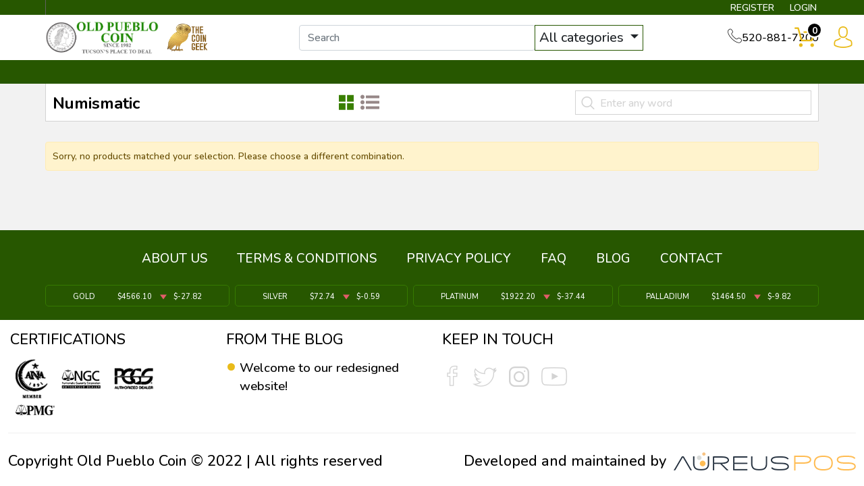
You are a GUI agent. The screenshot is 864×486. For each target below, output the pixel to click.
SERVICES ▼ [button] (598, 85)
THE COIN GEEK (481, 85)
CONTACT (773, 85)
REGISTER (732, 11)
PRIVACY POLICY (458, 264)
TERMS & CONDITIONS (307, 264)
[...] (431, 46)
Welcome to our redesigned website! (307, 377)
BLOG (613, 264)
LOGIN (793, 11)
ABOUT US (174, 264)
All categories (597, 45)
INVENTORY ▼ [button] (191, 85)
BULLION (88, 85)
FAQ (553, 264)
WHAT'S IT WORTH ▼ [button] (334, 85)
